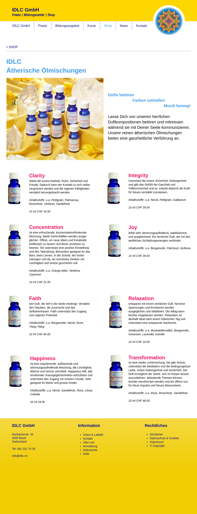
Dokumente (90, 450)
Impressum (157, 442)
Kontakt (87, 438)
